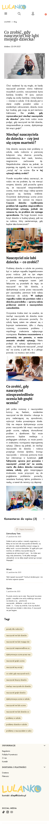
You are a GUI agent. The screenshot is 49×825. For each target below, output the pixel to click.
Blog (15, 22)
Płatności (5, 776)
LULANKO (7, 22)
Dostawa (5, 772)
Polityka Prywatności (10, 754)
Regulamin (6, 751)
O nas (4, 758)
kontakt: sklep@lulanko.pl (14, 795)
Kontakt (5, 761)
